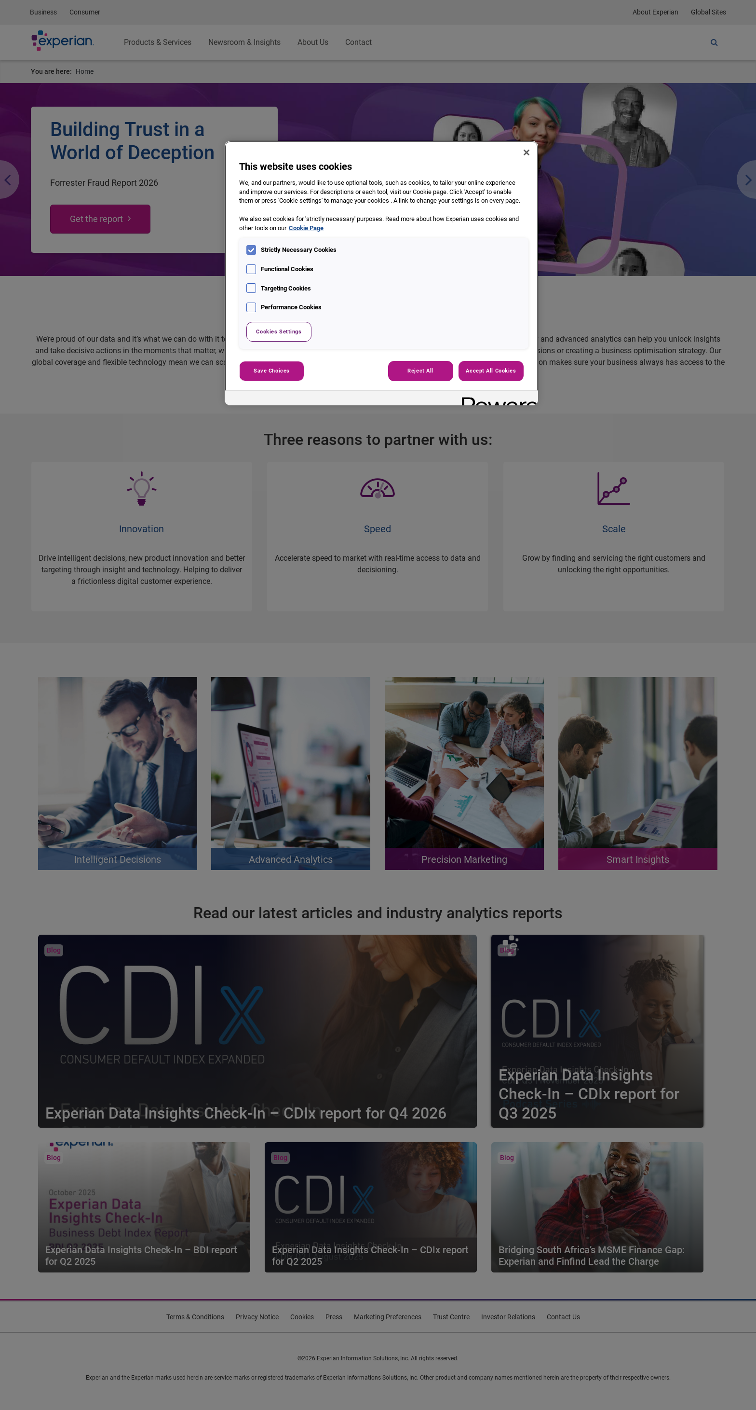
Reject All (420, 370)
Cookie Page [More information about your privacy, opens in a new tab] (306, 228)
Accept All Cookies (491, 370)
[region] (381, 273)
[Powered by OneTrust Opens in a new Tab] (496, 399)
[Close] (526, 152)
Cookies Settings (278, 331)
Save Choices (272, 370)
